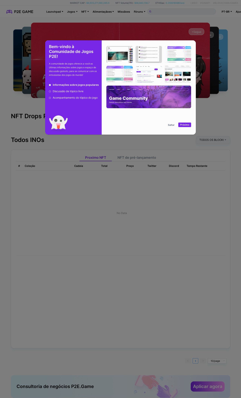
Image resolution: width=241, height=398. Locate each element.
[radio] (74, 85)
